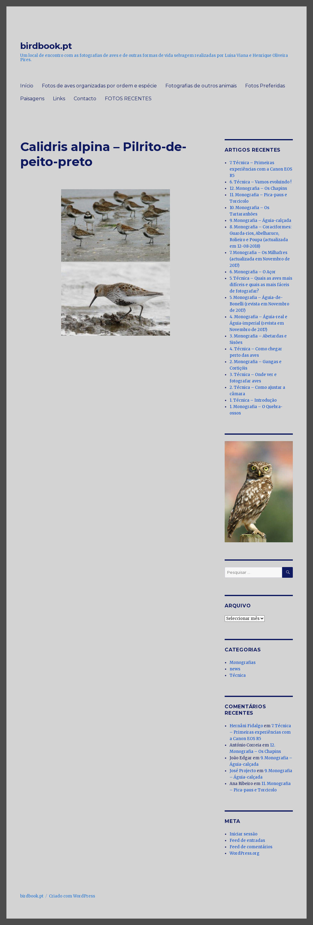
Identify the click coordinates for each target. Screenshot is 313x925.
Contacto (85, 98)
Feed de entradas (247, 840)
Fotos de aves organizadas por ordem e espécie (99, 86)
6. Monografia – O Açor (253, 272)
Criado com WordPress (72, 896)
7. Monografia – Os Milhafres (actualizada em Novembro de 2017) (260, 259)
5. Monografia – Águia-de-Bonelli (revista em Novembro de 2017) (259, 304)
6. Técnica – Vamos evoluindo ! (260, 182)
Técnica (238, 675)
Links (59, 98)
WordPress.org (245, 853)
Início (26, 86)
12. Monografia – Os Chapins (258, 188)
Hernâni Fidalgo (246, 725)
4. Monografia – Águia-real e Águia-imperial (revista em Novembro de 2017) (258, 323)
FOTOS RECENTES (128, 98)
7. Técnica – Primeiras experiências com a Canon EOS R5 (261, 169)
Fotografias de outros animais (201, 86)
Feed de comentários (251, 846)
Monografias (243, 662)
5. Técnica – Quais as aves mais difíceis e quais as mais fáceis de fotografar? (261, 285)
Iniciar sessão (243, 834)
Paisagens (32, 98)
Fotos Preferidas (265, 86)
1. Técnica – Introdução (253, 400)
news (235, 669)
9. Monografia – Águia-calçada (260, 220)
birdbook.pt (46, 46)
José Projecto (243, 770)
